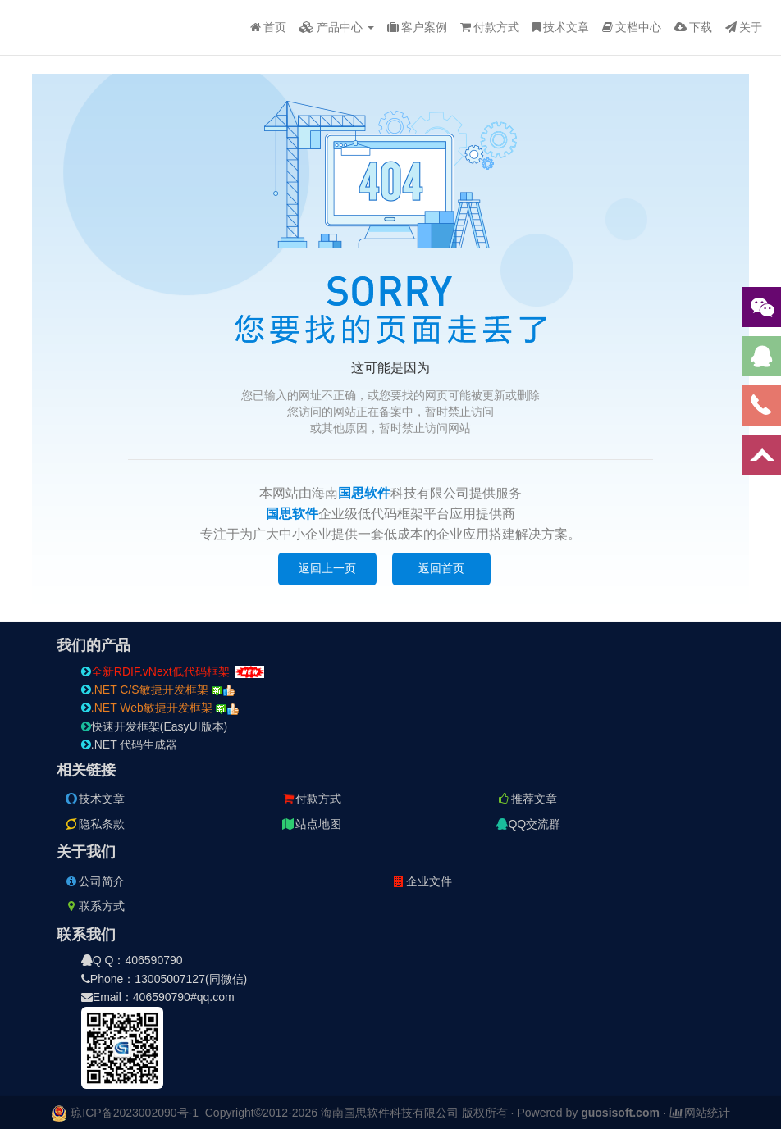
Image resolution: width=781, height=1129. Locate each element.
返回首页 (441, 568)
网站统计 (699, 1112)
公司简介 (94, 881)
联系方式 (94, 906)
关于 (743, 27)
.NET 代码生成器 (129, 744)
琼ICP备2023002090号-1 (135, 1112)
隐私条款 (94, 824)
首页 (268, 27)
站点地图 (311, 824)
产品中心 (336, 27)
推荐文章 (526, 798)
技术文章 (560, 27)
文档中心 (631, 27)
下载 (693, 27)
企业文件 (421, 881)
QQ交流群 (528, 824)
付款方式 (489, 27)
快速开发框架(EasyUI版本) (154, 726)
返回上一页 (327, 568)
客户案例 (417, 27)
